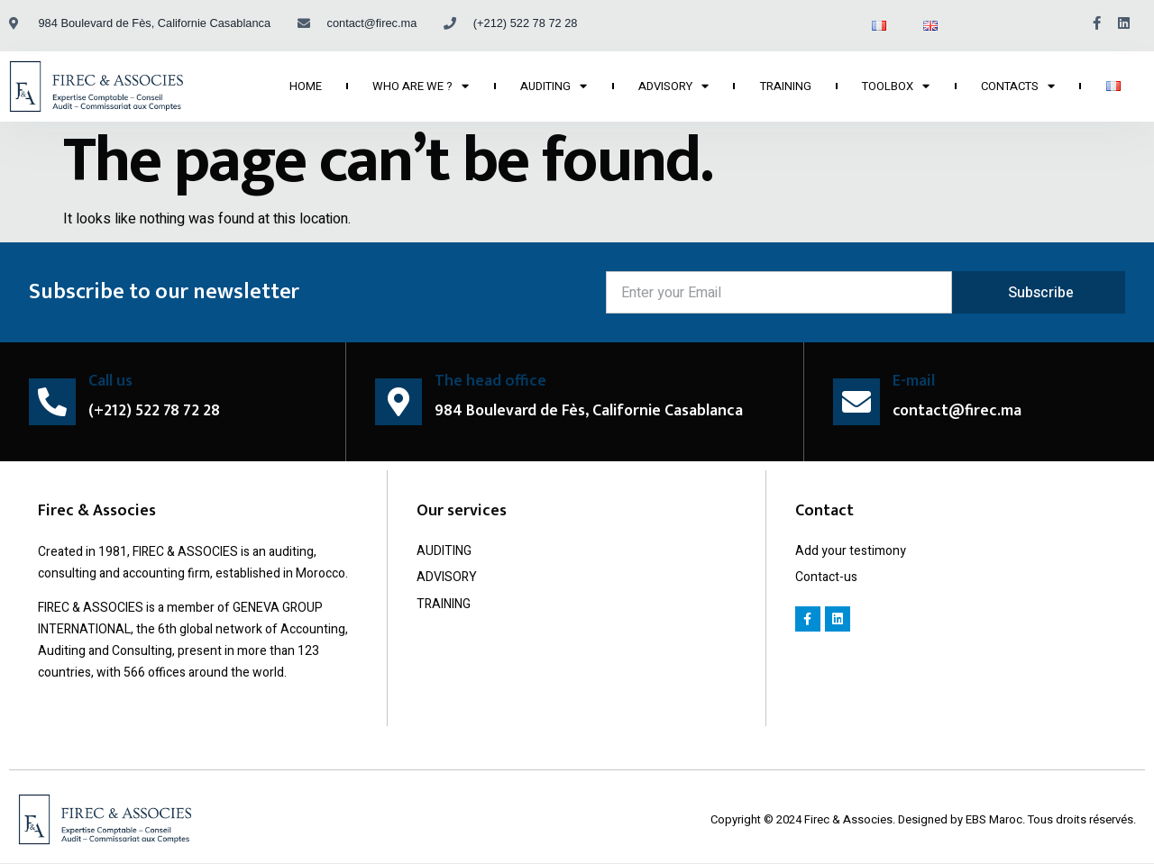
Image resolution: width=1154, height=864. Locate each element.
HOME (305, 86)
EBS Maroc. (997, 819)
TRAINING (785, 86)
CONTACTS (1018, 86)
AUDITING (553, 86)
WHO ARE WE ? (420, 86)
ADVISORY (673, 86)
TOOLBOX (896, 86)
